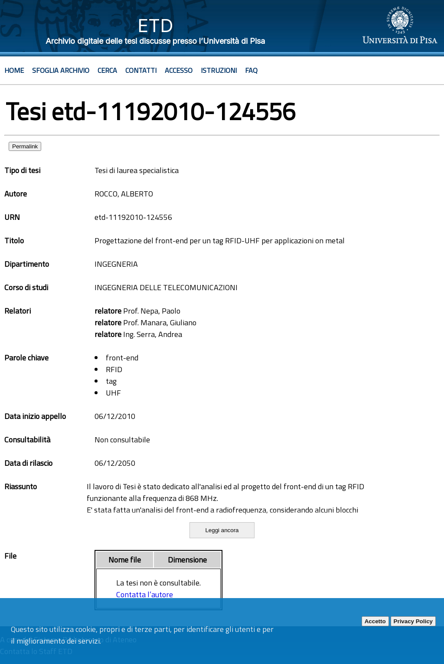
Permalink (25, 146)
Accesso (179, 70)
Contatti (141, 70)
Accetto (375, 621)
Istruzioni (219, 70)
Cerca (107, 70)
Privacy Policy (413, 621)
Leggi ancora (221, 530)
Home (14, 70)
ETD (155, 25)
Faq (251, 70)
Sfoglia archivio (60, 70)
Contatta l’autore (144, 594)
